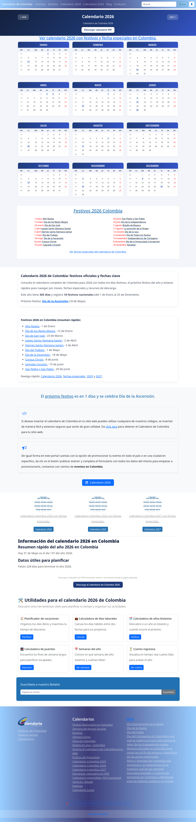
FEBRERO (98, 44)
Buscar (182, 4)
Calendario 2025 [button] (98, 529)
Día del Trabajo (35, 350)
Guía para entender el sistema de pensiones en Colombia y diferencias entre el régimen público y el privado (150, 777)
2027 (99, 376)
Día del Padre (135, 732)
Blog (109, 4)
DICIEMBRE (152, 165)
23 (137, 69)
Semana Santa (81, 737)
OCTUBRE (43, 165)
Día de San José (35, 336)
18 (83, 106)
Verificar (135, 636)
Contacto (119, 4)
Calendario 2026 (70, 4)
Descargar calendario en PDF (90, 773)
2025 (90, 376)
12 (28, 61)
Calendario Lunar (83, 790)
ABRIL (43, 85)
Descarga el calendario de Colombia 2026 (98, 584)
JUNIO (152, 85)
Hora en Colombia (83, 741)
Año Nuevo (32, 326)
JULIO (43, 125)
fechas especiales (74, 376)
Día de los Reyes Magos (40, 331)
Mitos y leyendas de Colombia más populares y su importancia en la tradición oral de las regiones (149, 765)
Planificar (27, 636)
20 (28, 146)
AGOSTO (97, 125)
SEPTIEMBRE (152, 125)
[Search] (159, 4)
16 (83, 186)
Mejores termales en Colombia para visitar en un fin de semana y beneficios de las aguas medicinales (152, 752)
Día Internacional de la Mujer (145, 724)
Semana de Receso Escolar (89, 729)
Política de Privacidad (85, 757)
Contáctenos (26, 739)
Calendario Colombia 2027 (89, 769)
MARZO (152, 44)
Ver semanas (83, 667)
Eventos (53, 4)
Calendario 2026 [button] (43, 529)
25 (162, 186)
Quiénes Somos (28, 735)
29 (137, 110)
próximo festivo (59, 396)
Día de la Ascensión (38, 355)
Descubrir (27, 667)
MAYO (98, 85)
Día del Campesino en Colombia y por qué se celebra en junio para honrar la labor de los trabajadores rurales (151, 740)
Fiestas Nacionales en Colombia (92, 724)
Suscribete (168, 692)
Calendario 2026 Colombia (98, 814)
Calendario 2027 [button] (152, 529)
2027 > (173, 17)
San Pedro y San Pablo (39, 369)
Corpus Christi (34, 359)
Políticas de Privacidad (32, 730)
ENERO (43, 44)
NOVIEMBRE (98, 165)
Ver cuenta (136, 667)
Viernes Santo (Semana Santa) (44, 345)
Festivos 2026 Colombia (98, 211)
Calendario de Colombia (17, 4)
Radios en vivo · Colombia (88, 745)
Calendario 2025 (93, 4)
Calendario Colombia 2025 (89, 761)
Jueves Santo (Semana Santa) (44, 340)
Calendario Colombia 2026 (89, 765)
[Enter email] (91, 692)
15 (137, 102)
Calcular (80, 636)
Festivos (41, 4)
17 (83, 146)
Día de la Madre (137, 728)
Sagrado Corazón (36, 364)
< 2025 (23, 17)
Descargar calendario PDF (98, 29)
